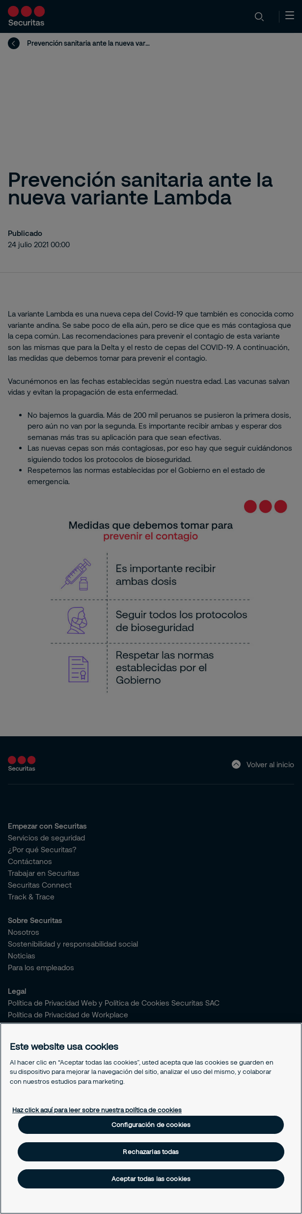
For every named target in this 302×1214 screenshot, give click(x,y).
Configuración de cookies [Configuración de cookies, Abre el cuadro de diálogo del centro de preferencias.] (151, 1124)
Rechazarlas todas (151, 1152)
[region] (151, 1118)
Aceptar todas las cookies (151, 1179)
